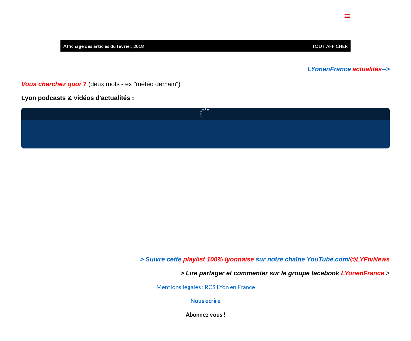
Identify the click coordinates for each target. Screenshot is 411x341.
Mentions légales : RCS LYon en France (205, 286)
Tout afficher (330, 46)
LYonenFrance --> (349, 69)
